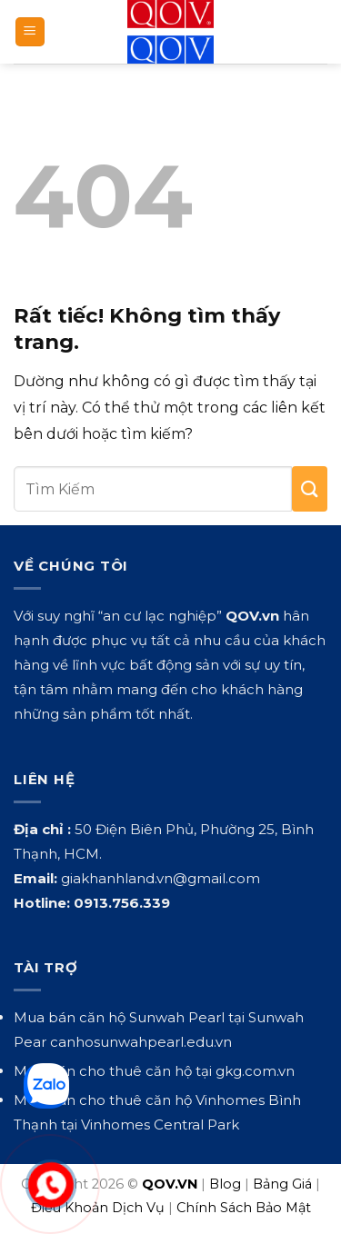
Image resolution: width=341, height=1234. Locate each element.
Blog (225, 1184)
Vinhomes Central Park (160, 1124)
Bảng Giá (282, 1184)
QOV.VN (169, 1184)
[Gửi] (309, 489)
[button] (30, 32)
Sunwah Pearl (177, 1017)
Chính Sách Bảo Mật (243, 1207)
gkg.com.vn (255, 1071)
